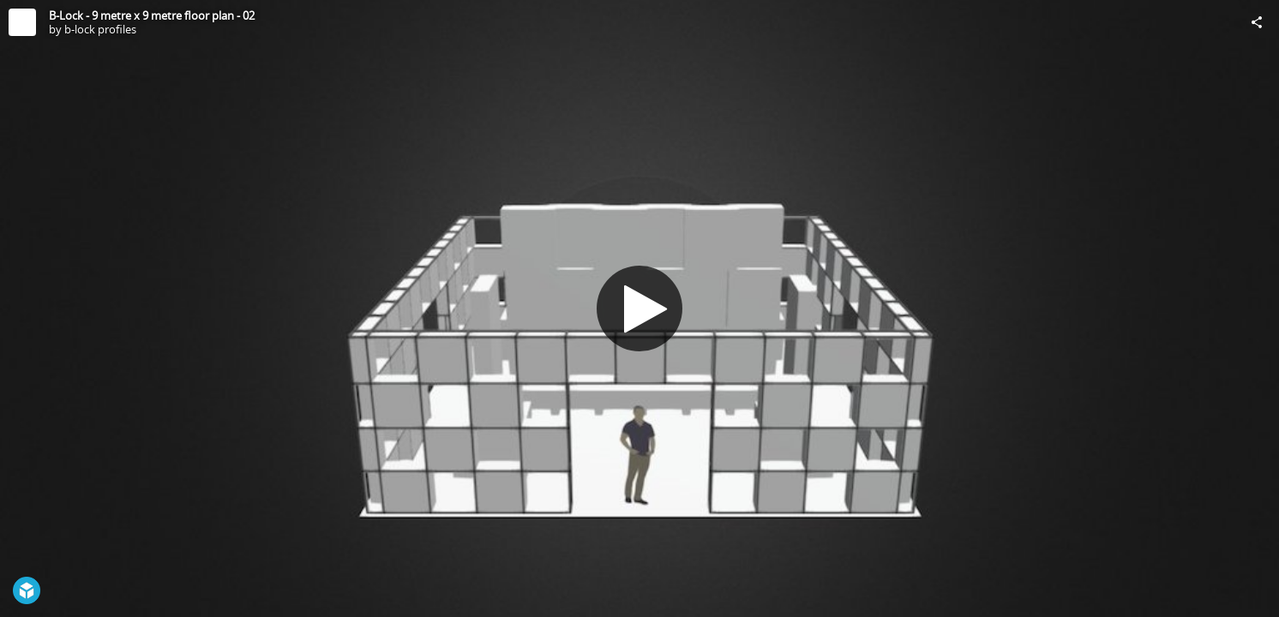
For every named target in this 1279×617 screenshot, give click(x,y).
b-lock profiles (100, 29)
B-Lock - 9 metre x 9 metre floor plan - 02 (152, 15)
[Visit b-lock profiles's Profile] (22, 22)
